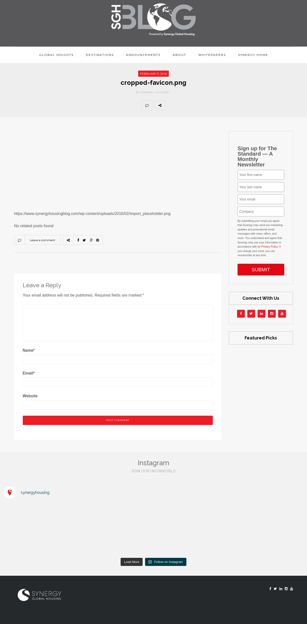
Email (29, 373)
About (179, 55)
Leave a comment (42, 240)
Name (29, 350)
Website (30, 396)
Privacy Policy (269, 246)
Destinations (100, 55)
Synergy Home (253, 55)
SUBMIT (260, 269)
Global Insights (56, 55)
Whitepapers (212, 55)
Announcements (143, 55)
